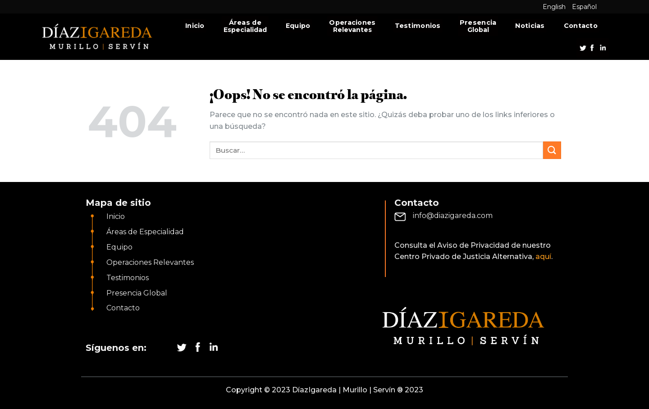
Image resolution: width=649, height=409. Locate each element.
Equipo (298, 26)
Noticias (529, 26)
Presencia (478, 22)
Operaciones (352, 22)
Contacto (581, 26)
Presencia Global (136, 293)
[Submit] (552, 150)
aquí (543, 256)
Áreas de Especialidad (145, 231)
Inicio (195, 26)
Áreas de (245, 22)
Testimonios (418, 26)
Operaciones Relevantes (150, 262)
